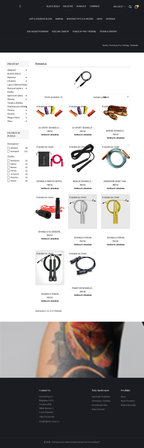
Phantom (14, 177)
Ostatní (11, 113)
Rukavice (81, 6)
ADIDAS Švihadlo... (115, 131)
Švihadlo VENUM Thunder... (82, 238)
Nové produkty (128, 400)
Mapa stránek (98, 409)
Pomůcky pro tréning (84, 31)
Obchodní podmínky (38, 31)
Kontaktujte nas (99, 405)
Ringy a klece (13, 117)
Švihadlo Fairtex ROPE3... (49, 181)
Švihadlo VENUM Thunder (49, 294)
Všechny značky (60, 31)
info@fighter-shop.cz (49, 421)
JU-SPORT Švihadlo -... (49, 128)
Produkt (13, 63)
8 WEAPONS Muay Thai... (115, 181)
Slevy (123, 396)
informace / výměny (101, 400)
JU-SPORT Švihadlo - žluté (82, 128)
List (40, 97)
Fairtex (14, 170)
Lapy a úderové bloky (40, 19)
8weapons (15, 160)
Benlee (14, 167)
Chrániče (95, 6)
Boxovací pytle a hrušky (80, 19)
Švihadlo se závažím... (49, 232)
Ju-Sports (15, 174)
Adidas (14, 164)
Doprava (110, 19)
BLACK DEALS (53, 6)
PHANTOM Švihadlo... (83, 288)
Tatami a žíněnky (108, 31)
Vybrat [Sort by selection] (116, 96)
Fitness (11, 110)
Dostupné (15, 151)
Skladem (14, 148)
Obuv (100, 19)
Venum (13, 180)
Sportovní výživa (15, 95)
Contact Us (45, 390)
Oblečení (68, 6)
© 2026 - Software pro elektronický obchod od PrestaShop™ (72, 442)
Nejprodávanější (128, 405)
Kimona (59, 19)
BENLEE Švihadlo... (82, 181)
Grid (36, 97)
